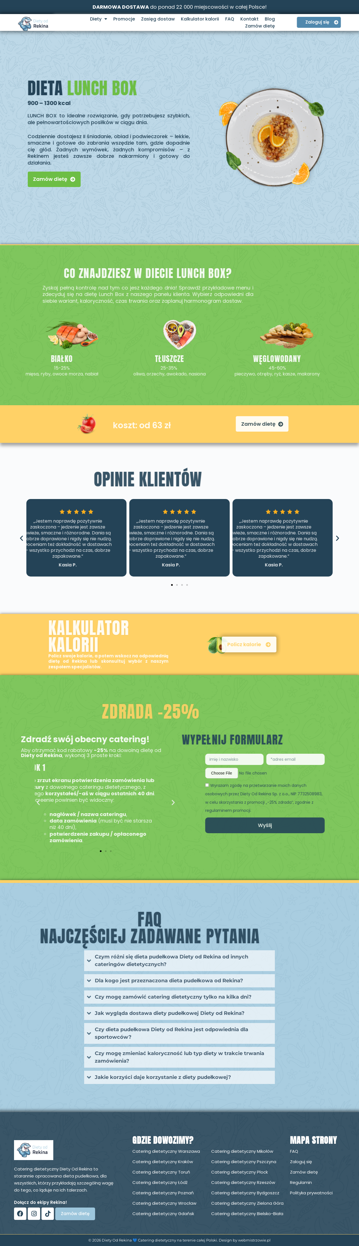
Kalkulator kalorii (200, 19)
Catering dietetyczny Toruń (161, 1172)
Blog (270, 19)
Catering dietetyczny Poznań (163, 1193)
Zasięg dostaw (158, 19)
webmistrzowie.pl (254, 1240)
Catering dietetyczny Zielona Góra (247, 1203)
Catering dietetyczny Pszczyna (243, 1162)
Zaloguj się (301, 1162)
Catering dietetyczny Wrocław (164, 1203)
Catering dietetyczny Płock (239, 1172)
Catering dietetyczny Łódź (160, 1182)
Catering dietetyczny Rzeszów (243, 1182)
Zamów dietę (260, 26)
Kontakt (249, 19)
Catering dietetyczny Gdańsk (163, 1214)
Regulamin (301, 1182)
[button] (21, 538)
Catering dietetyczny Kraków (162, 1162)
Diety (98, 18)
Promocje (124, 19)
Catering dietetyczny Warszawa (166, 1151)
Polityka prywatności (311, 1193)
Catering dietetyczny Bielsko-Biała (247, 1214)
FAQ (229, 19)
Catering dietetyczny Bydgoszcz (245, 1193)
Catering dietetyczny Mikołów (242, 1151)
